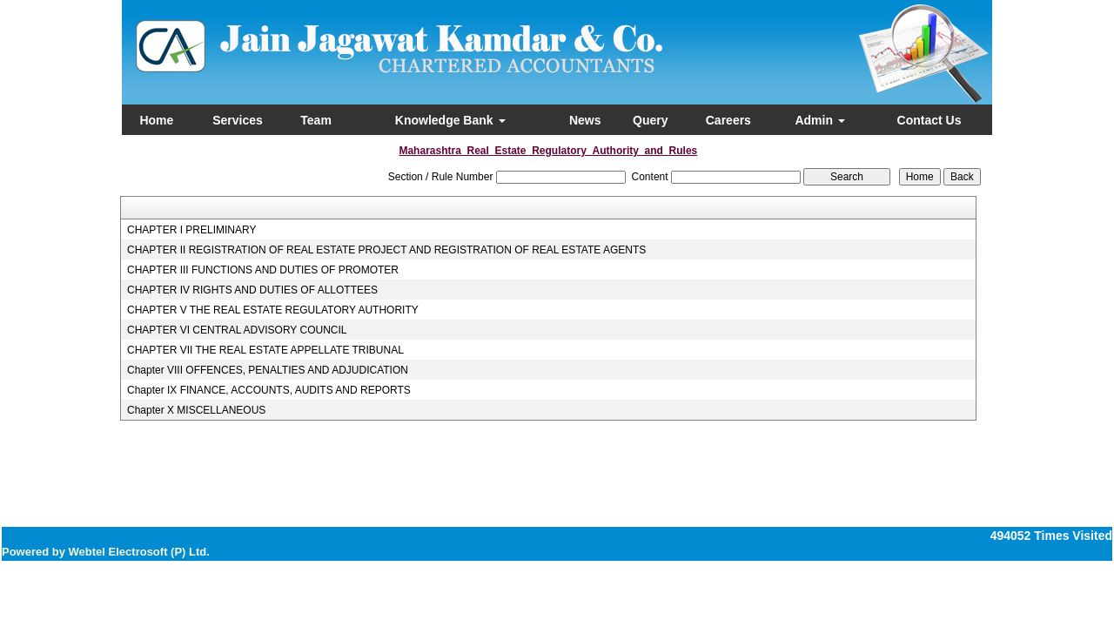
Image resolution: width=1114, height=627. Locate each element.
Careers (728, 120)
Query (650, 120)
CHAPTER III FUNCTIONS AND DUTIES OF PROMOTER (263, 270)
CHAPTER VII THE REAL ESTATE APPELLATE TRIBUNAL (265, 350)
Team (316, 120)
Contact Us (929, 120)
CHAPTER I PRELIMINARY (191, 230)
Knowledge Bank (450, 120)
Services (237, 120)
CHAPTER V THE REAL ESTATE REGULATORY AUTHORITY (273, 310)
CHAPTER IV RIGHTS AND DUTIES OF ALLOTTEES (252, 290)
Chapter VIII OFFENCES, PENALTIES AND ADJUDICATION (267, 370)
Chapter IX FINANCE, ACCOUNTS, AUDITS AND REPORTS (269, 390)
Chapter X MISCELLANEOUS (196, 410)
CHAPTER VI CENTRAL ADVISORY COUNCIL (237, 330)
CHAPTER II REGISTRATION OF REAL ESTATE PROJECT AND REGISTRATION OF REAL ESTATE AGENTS (386, 250)
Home (156, 120)
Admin (819, 120)
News (585, 120)
